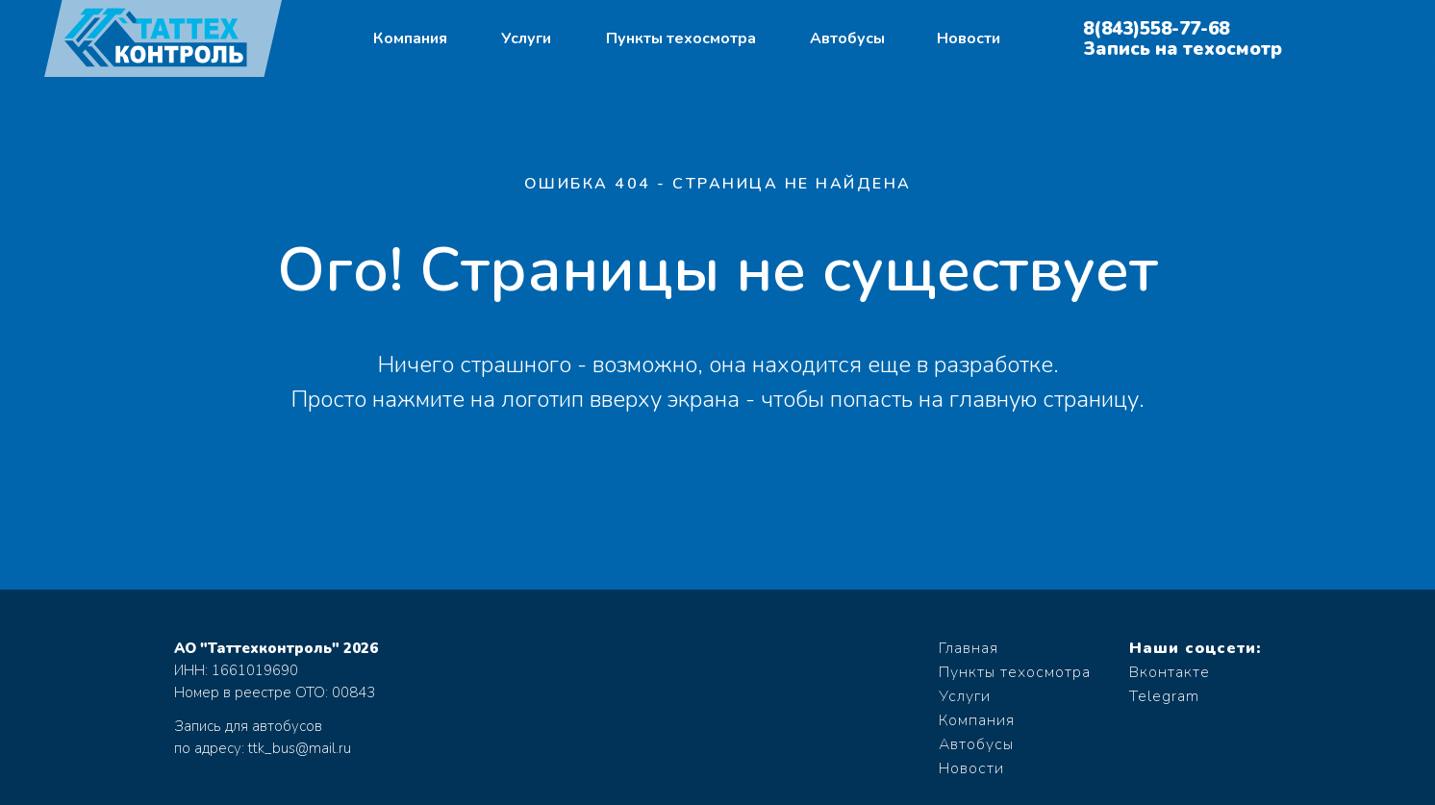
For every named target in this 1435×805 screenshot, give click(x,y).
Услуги (526, 38)
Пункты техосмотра (681, 38)
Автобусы (847, 38)
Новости (968, 38)
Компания (410, 38)
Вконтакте (1169, 672)
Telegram (1164, 696)
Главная (968, 648)
